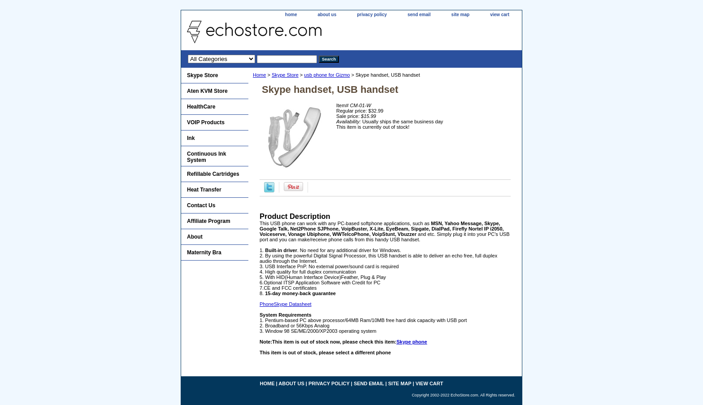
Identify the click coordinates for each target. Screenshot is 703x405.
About (195, 237)
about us (327, 14)
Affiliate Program (208, 221)
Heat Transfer (204, 190)
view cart (499, 14)
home (291, 14)
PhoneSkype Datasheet (286, 304)
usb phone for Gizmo (327, 75)
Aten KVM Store (207, 91)
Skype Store (285, 75)
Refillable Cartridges (213, 174)
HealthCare (201, 107)
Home (259, 75)
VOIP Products (206, 122)
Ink (191, 138)
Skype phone (411, 341)
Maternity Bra (204, 252)
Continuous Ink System (206, 157)
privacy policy (372, 14)
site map (460, 14)
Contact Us (201, 205)
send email (419, 14)
